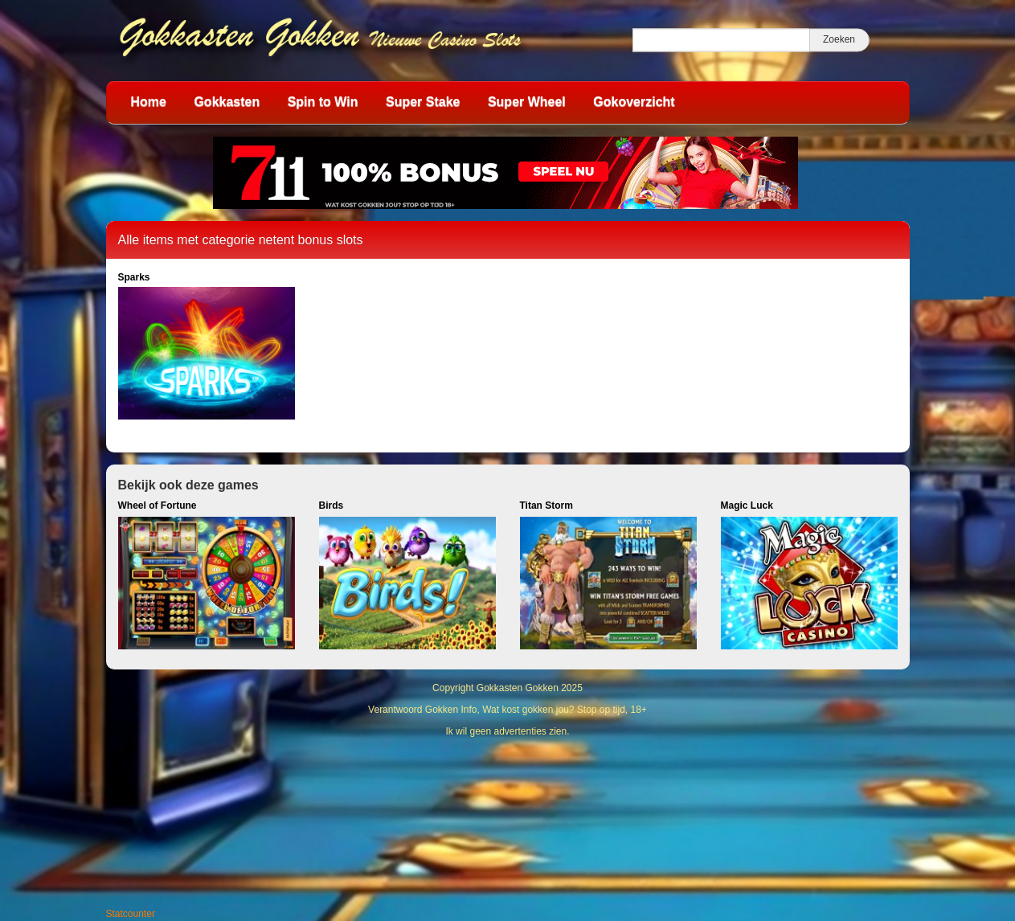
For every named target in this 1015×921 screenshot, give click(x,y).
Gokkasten (227, 101)
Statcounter (130, 913)
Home (148, 101)
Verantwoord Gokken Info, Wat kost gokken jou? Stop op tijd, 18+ (507, 709)
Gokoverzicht (633, 101)
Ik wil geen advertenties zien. (507, 731)
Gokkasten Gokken (518, 688)
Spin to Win (323, 101)
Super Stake (423, 101)
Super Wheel (527, 101)
